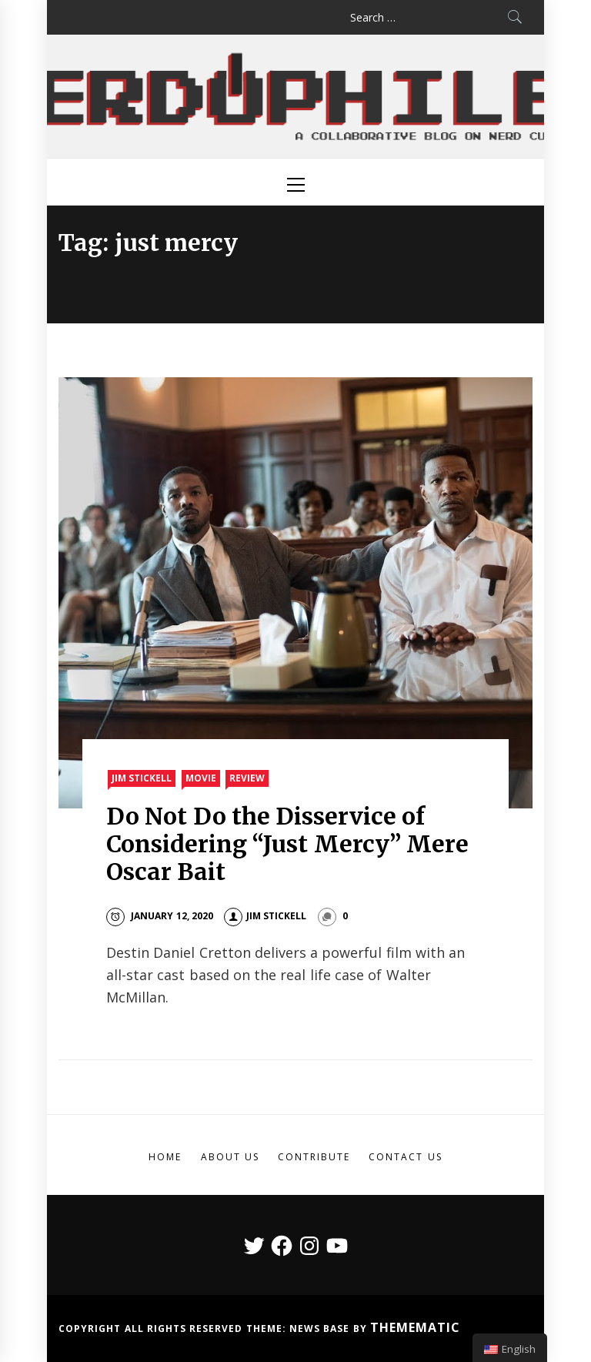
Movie (200, 778)
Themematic (415, 1327)
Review (247, 778)
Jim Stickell (142, 778)
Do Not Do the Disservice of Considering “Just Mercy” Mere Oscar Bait (287, 843)
